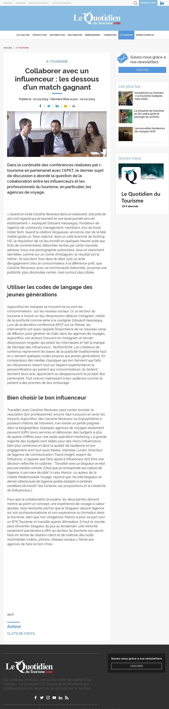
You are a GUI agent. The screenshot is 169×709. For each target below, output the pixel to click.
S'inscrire (142, 70)
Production (40, 35)
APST (60, 325)
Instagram (65, 254)
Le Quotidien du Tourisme (97, 18)
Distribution (57, 35)
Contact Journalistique (39, 3)
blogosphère (29, 428)
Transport (110, 35)
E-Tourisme (126, 35)
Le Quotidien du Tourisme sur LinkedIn (162, 3)
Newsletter (148, 3)
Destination (75, 35)
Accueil (8, 48)
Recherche (135, 3)
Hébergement (93, 35)
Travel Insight (64, 454)
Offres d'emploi (145, 35)
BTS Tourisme (22, 522)
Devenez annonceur (61, 3)
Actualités (23, 35)
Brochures (8, 3)
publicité (13, 272)
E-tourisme (20, 3)
